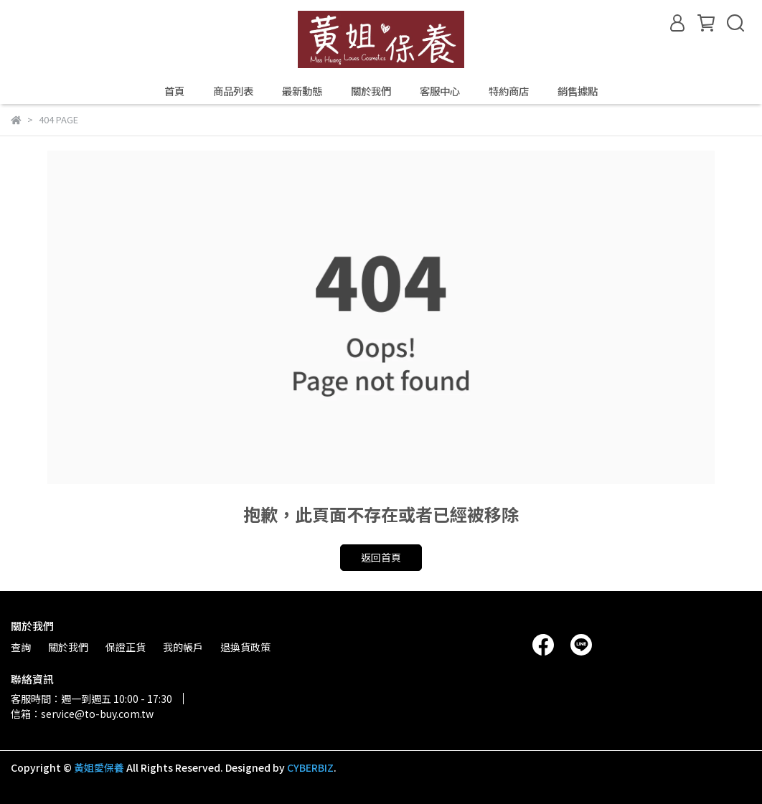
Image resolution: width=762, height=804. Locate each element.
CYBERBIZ (310, 767)
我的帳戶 (183, 647)
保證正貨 (125, 647)
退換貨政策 (245, 647)
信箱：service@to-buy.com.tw (82, 713)
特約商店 (509, 91)
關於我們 (371, 91)
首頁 (174, 91)
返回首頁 (381, 557)
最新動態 (302, 91)
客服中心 (440, 91)
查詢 (21, 647)
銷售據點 (578, 91)
